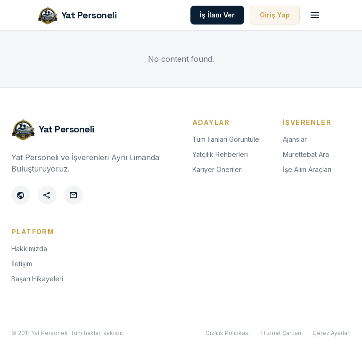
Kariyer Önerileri (217, 169)
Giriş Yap (275, 15)
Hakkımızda (29, 249)
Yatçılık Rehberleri (220, 154)
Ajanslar (295, 139)
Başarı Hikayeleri (37, 279)
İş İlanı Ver (217, 15)
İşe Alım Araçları (307, 169)
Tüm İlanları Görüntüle (225, 139)
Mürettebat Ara (306, 154)
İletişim (21, 264)
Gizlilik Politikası (228, 332)
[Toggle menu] (314, 15)
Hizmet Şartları (281, 332)
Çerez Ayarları (332, 332)
